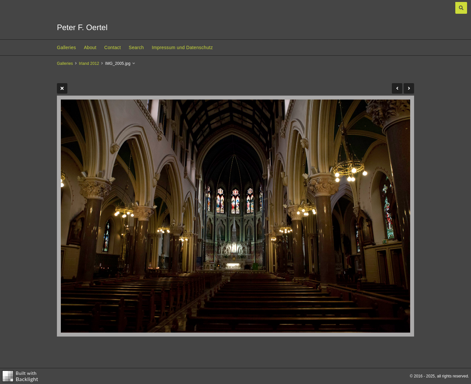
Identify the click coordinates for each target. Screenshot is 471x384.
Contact (112, 47)
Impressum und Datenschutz (182, 47)
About (90, 47)
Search (136, 47)
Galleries (66, 47)
